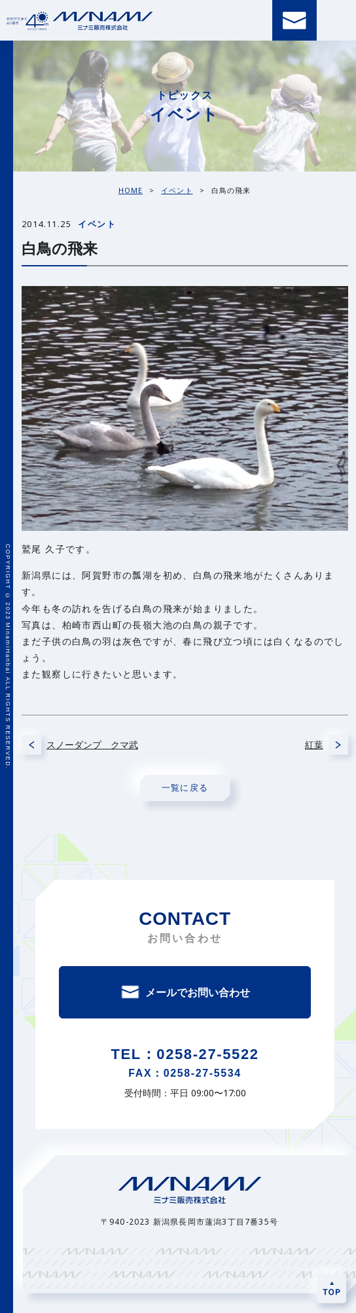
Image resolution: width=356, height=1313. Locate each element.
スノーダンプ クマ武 (92, 744)
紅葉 (314, 744)
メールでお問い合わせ (197, 992)
